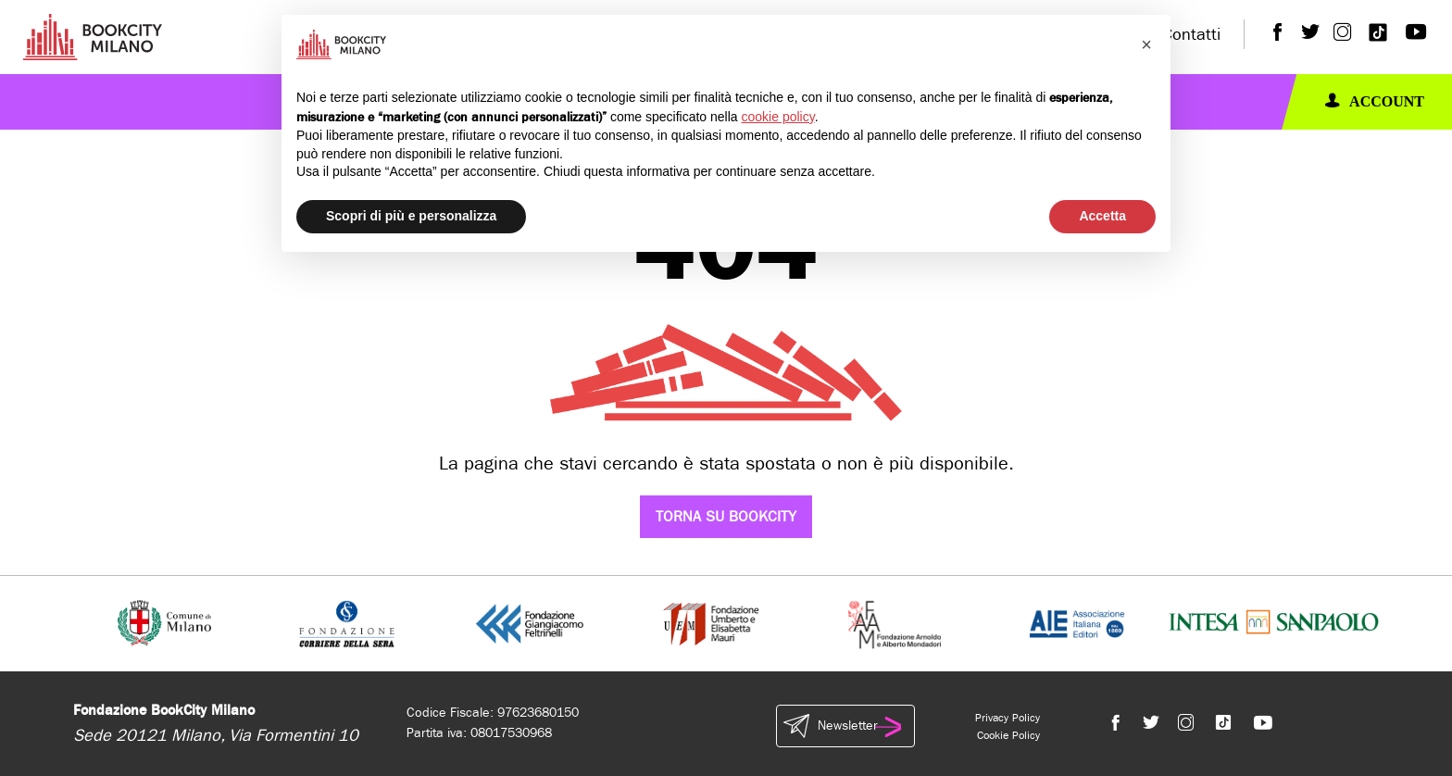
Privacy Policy (1007, 717)
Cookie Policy (1008, 735)
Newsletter (845, 726)
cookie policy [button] (778, 116)
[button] (1146, 44)
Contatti (1191, 34)
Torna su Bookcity (726, 516)
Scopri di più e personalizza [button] (411, 215)
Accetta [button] (1102, 215)
